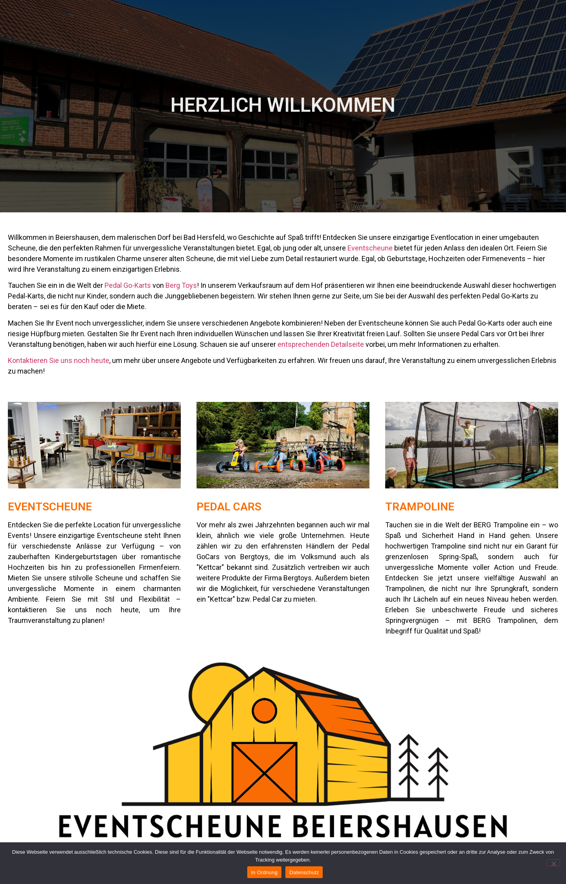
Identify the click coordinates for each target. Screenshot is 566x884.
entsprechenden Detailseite (320, 344)
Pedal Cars (229, 506)
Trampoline (419, 506)
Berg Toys (181, 285)
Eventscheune (370, 248)
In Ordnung (264, 872)
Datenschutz (304, 872)
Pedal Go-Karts (128, 285)
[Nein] (553, 862)
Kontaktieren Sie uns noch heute (58, 360)
